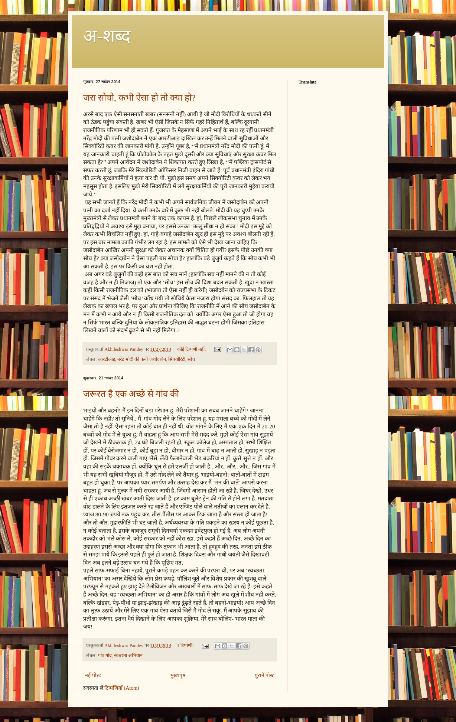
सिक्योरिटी (176, 359)
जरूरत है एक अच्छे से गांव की (131, 394)
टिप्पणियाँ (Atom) (121, 688)
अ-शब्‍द (106, 36)
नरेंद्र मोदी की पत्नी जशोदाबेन (141, 359)
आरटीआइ (106, 359)
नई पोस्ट (93, 675)
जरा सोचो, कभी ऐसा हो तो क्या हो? (139, 97)
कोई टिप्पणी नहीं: (192, 349)
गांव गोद (105, 655)
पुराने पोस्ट (265, 675)
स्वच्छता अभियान (128, 655)
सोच (191, 359)
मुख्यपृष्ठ (177, 675)
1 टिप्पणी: (186, 645)
